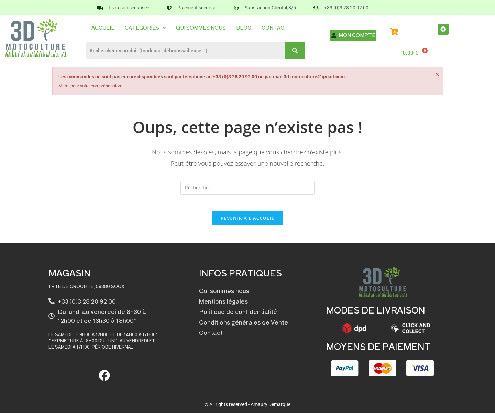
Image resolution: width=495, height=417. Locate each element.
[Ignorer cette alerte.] (437, 75)
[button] (145, 27)
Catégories (145, 27)
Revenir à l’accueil (247, 222)
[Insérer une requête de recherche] (247, 188)
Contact (275, 27)
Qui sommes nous (201, 27)
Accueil (102, 27)
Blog (243, 27)
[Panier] (414, 53)
